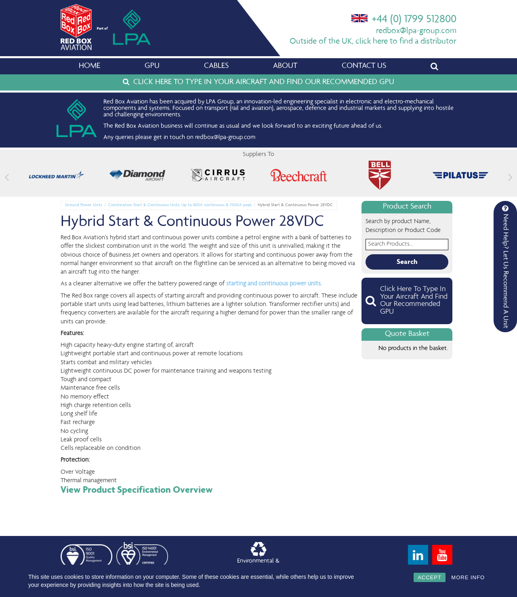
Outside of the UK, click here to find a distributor (373, 42)
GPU (152, 66)
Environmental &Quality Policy (258, 556)
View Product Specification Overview (137, 490)
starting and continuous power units (273, 284)
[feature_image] (56, 175)
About (285, 66)
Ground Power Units (83, 205)
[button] (510, 177)
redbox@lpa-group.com (416, 31)
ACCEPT (429, 577)
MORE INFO (468, 577)
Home (89, 66)
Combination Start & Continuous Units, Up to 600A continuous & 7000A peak (180, 205)
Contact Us (364, 66)
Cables (216, 66)
